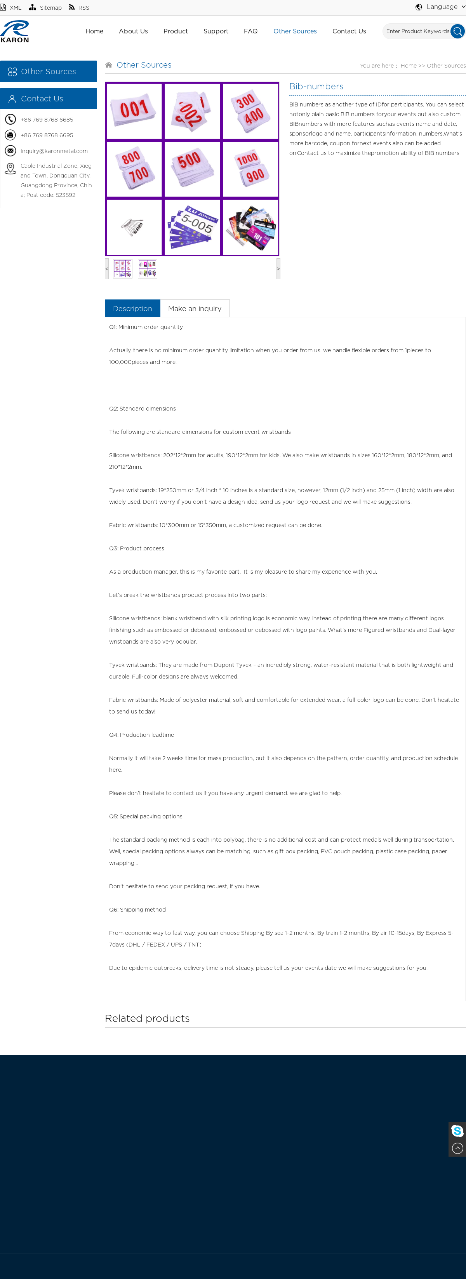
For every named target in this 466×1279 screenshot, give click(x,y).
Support (215, 31)
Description (132, 308)
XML (11, 7)
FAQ (251, 31)
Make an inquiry (195, 308)
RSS (79, 7)
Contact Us (349, 31)
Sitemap (45, 7)
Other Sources (295, 31)
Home (94, 31)
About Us (133, 31)
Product (175, 31)
